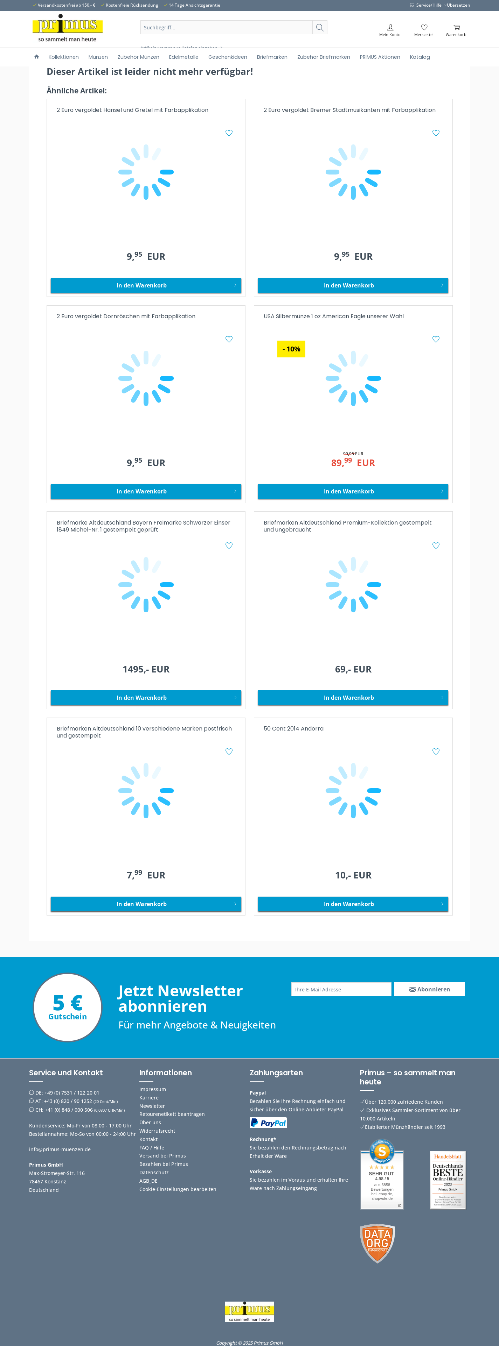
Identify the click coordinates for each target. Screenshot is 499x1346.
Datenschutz (154, 1172)
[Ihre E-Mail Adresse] (341, 989)
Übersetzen (458, 5)
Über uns (150, 1122)
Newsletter (152, 1106)
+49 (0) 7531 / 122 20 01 (71, 1092)
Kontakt (148, 1139)
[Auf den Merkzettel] (230, 133)
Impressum (152, 1089)
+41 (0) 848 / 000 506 (69, 1109)
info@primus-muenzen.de (60, 1149)
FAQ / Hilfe (151, 1147)
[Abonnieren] (429, 989)
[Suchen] (319, 27)
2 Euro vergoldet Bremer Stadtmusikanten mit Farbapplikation (350, 110)
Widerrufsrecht (157, 1130)
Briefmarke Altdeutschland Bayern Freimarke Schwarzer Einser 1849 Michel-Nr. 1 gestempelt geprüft (143, 526)
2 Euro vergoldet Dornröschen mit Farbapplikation (126, 316)
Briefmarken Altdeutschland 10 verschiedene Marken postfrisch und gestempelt (144, 732)
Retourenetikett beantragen (172, 1114)
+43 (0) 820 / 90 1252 (68, 1101)
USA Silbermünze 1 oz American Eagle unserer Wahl (334, 316)
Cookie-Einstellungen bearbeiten (177, 1189)
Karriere (149, 1097)
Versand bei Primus (162, 1155)
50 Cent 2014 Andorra (294, 729)
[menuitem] (233, 35)
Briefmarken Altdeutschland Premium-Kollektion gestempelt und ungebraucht (348, 526)
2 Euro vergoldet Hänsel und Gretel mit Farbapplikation (132, 110)
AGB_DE (148, 1180)
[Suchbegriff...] (233, 27)
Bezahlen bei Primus (163, 1164)
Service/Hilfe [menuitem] (426, 5)
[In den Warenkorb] (146, 285)
